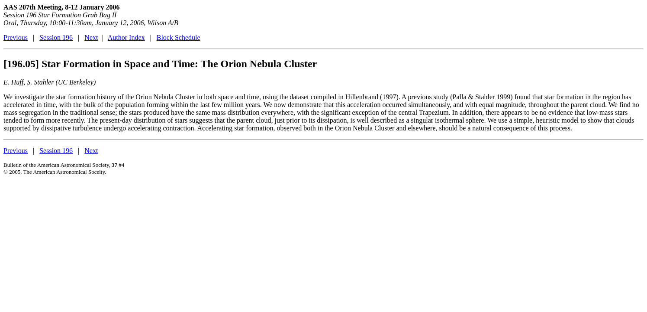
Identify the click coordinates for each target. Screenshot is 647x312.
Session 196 (56, 37)
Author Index (126, 37)
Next (91, 37)
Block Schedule (178, 37)
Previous (15, 37)
